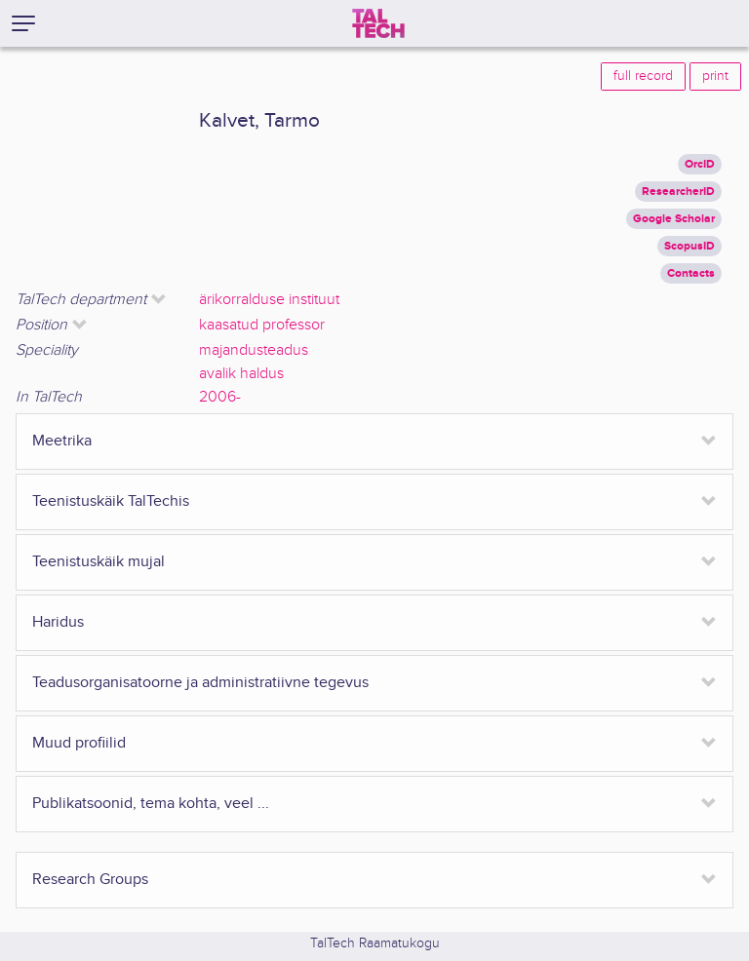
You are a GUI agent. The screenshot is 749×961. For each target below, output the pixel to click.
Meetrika (62, 441)
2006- (220, 397)
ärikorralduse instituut (269, 299)
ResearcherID (678, 191)
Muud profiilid (79, 743)
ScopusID (689, 246)
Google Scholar (674, 218)
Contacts (691, 273)
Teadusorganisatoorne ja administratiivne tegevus (200, 682)
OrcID (700, 164)
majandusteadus (253, 350)
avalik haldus (241, 374)
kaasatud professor (262, 325)
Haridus (58, 622)
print (715, 76)
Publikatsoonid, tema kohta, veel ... (150, 803)
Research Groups (90, 879)
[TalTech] (378, 23)
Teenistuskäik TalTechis (110, 501)
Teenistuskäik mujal (98, 562)
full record (643, 76)
